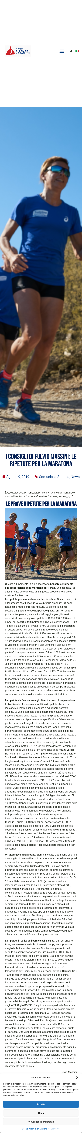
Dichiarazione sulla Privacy (46, 1129)
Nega (41, 1113)
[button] (77, 1077)
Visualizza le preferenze (41, 1121)
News (75, 477)
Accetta (41, 1104)
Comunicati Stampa (54, 477)
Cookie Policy (28, 1129)
